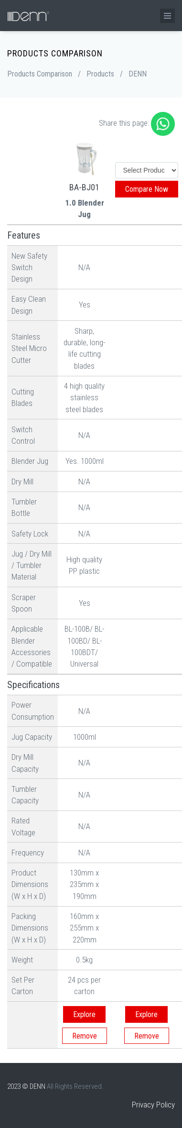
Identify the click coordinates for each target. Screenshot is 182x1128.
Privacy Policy (153, 1104)
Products (100, 73)
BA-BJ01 (84, 187)
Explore (84, 1014)
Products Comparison (39, 73)
